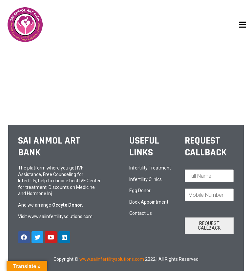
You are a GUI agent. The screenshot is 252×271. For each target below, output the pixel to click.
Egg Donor (140, 190)
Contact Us (140, 213)
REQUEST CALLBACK (209, 226)
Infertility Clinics (145, 179)
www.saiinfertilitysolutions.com (60, 216)
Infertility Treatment (150, 167)
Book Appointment (148, 202)
